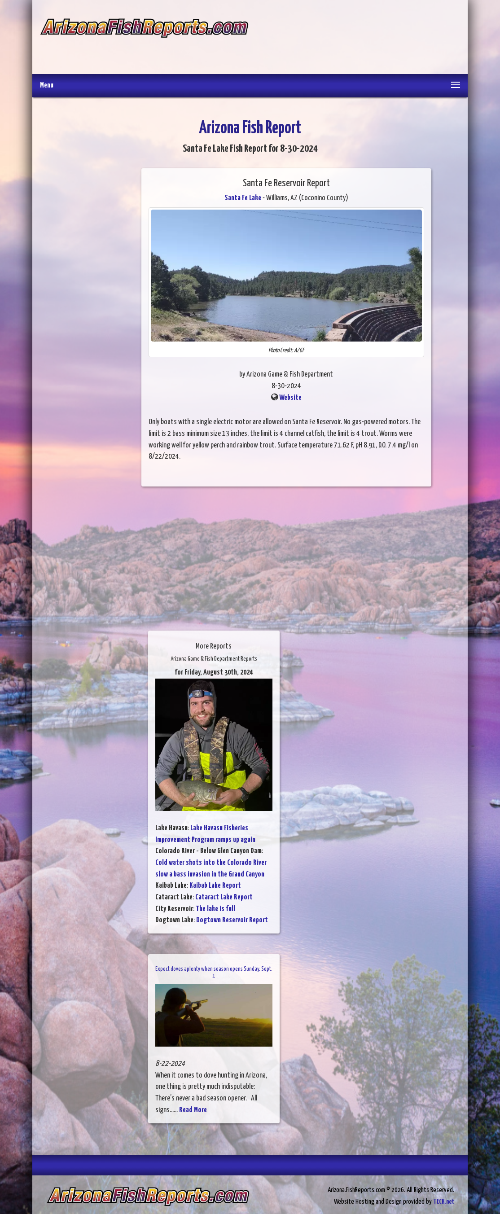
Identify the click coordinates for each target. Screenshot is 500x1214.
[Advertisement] (354, 38)
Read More (193, 1110)
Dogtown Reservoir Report (232, 920)
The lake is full (215, 909)
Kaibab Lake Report (215, 886)
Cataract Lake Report (224, 897)
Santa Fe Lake (242, 198)
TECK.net (443, 1201)
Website (290, 398)
